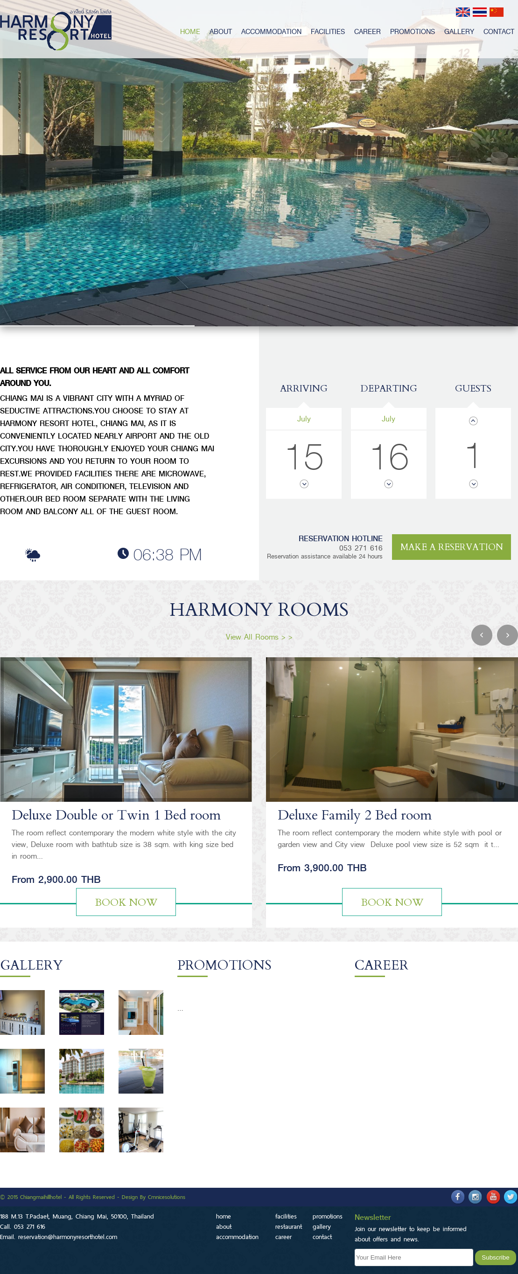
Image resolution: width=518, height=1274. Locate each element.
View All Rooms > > (259, 637)
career (367, 31)
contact (498, 31)
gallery (459, 31)
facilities (328, 31)
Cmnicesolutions (166, 1197)
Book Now (126, 902)
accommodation (271, 31)
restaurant (288, 1226)
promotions (412, 31)
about (221, 31)
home (190, 31)
